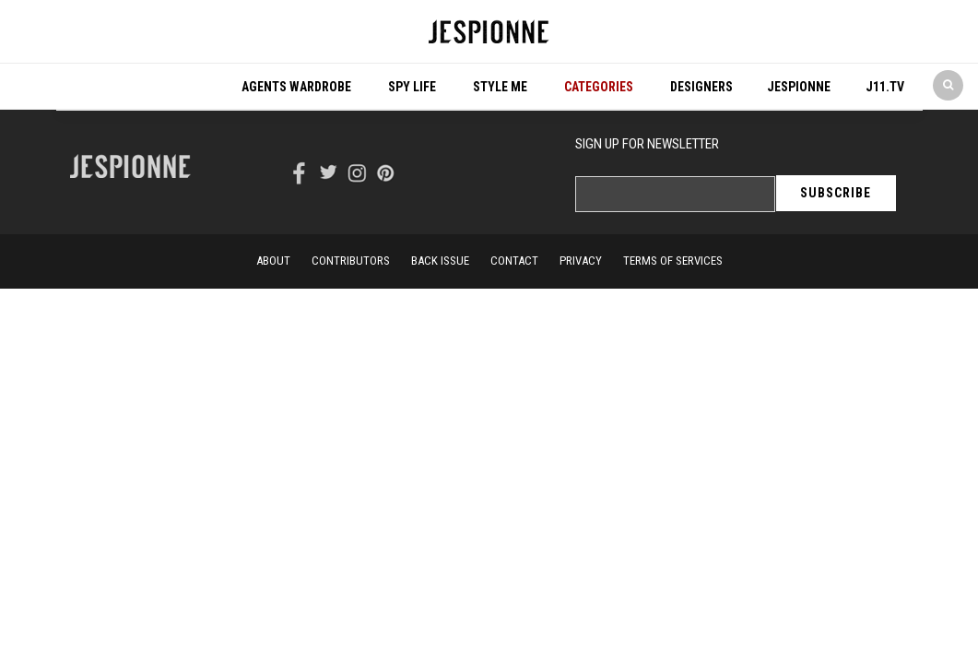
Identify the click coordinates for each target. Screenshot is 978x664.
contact (514, 260)
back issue (440, 260)
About (273, 260)
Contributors (351, 260)
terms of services (673, 260)
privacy (581, 260)
